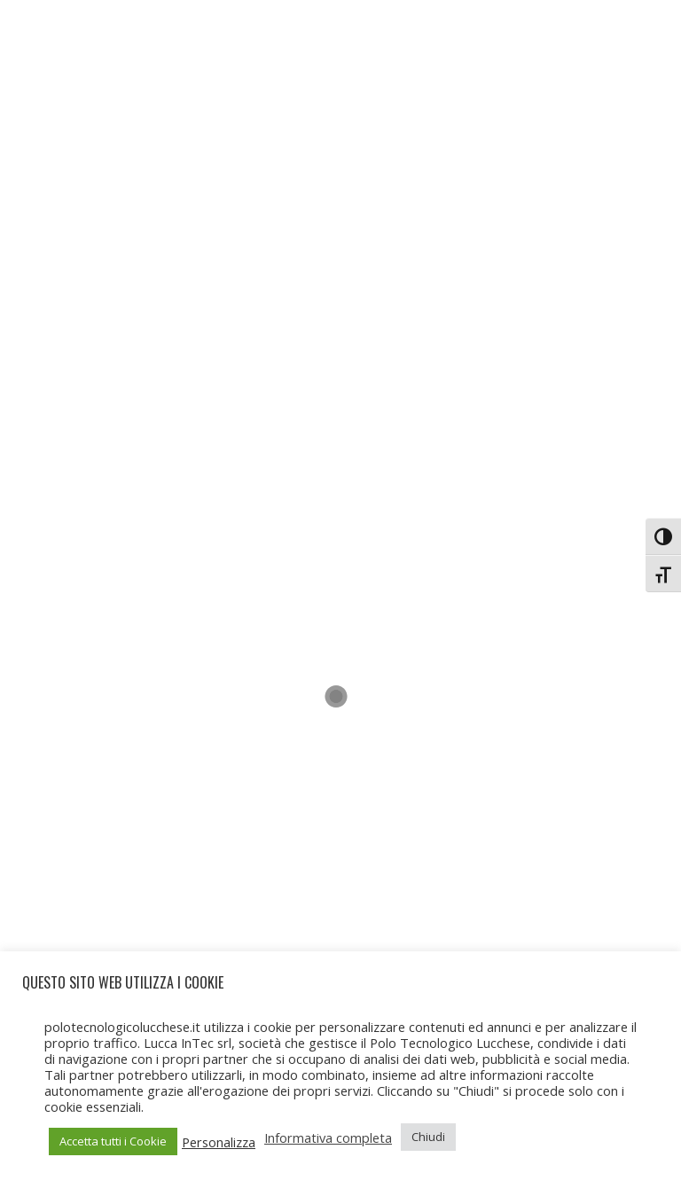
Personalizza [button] (218, 1142)
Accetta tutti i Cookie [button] (113, 1141)
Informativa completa (328, 1137)
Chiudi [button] (428, 1137)
